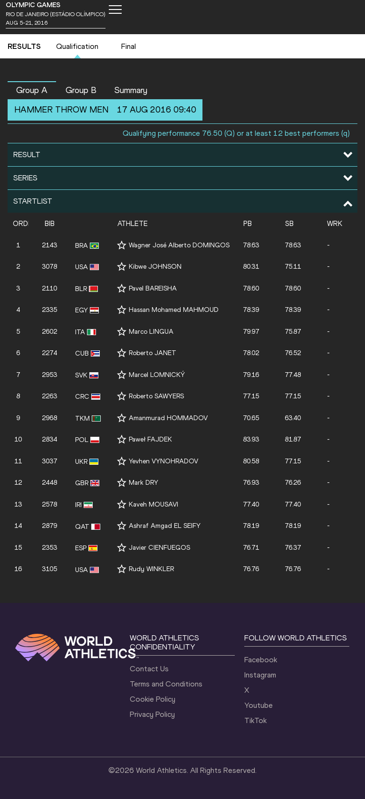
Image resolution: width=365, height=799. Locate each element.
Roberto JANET (152, 353)
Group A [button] (32, 90)
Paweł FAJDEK (150, 439)
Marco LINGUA (151, 332)
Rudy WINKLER (151, 569)
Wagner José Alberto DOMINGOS (179, 245)
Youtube (258, 705)
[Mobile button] (115, 9)
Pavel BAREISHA (153, 288)
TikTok (255, 720)
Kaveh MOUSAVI (153, 504)
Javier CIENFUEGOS (159, 548)
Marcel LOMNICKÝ (157, 375)
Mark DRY (143, 483)
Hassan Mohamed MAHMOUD (174, 310)
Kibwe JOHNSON (155, 267)
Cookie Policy (152, 699)
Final (128, 46)
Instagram (260, 674)
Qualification (77, 46)
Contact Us (149, 668)
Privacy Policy (152, 714)
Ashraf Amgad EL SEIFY (165, 526)
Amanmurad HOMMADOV (168, 418)
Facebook (260, 659)
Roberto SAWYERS (156, 396)
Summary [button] (131, 90)
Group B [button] (81, 90)
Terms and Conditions (166, 683)
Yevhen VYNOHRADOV (163, 461)
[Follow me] (121, 245)
